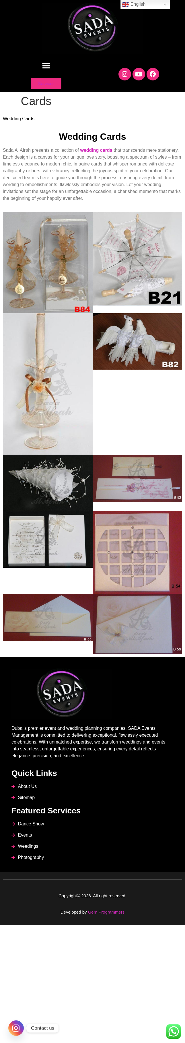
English (133, 4)
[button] (46, 65)
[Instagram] (16, 1028)
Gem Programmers (106, 912)
